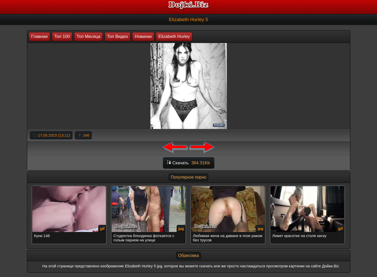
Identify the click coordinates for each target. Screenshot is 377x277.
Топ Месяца (88, 36)
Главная (39, 36)
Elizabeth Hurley (174, 36)
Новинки (143, 36)
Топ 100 (62, 36)
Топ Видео (117, 36)
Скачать (188, 163)
